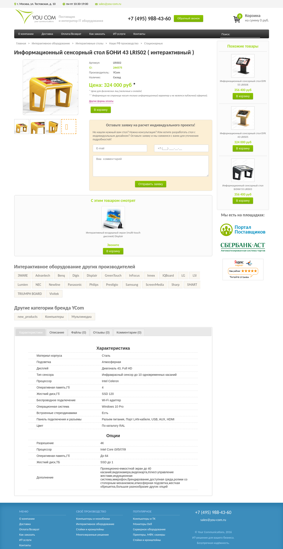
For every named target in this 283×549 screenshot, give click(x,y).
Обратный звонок (188, 18)
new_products (28, 317)
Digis (76, 275)
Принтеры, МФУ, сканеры (149, 534)
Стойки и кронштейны (90, 529)
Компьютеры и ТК (144, 519)
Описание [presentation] (56, 332)
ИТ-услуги (119, 34)
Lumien (23, 285)
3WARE (23, 275)
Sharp (175, 285)
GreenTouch (113, 275)
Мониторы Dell (142, 524)
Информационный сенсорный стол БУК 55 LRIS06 (243, 82)
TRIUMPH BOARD (30, 294)
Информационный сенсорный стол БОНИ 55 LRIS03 (242, 187)
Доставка (47, 34)
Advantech (42, 275)
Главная (21, 43)
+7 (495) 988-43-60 (149, 18)
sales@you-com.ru (110, 4)
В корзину (243, 96)
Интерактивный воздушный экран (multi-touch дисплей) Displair (113, 234)
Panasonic (75, 285)
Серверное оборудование (149, 529)
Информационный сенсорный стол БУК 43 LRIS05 (243, 135)
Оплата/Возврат (71, 34)
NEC (38, 285)
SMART (192, 285)
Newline (54, 285)
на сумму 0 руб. (257, 18)
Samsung (132, 285)
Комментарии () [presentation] (129, 332)
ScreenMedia (155, 285)
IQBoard (168, 275)
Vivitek (54, 294)
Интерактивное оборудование (51, 43)
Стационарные (153, 43)
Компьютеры (54, 317)
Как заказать (97, 34)
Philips (93, 285)
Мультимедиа (82, 317)
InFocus (134, 275)
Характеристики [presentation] (30, 332)
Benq (61, 275)
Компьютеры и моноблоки (93, 519)
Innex (151, 275)
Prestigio (112, 285)
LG (183, 275)
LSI (195, 275)
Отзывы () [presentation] (101, 332)
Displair (92, 275)
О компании (26, 34)
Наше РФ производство (123, 43)
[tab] (31, 332)
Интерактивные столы (89, 43)
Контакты (139, 34)
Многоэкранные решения (92, 534)
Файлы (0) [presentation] (78, 332)
